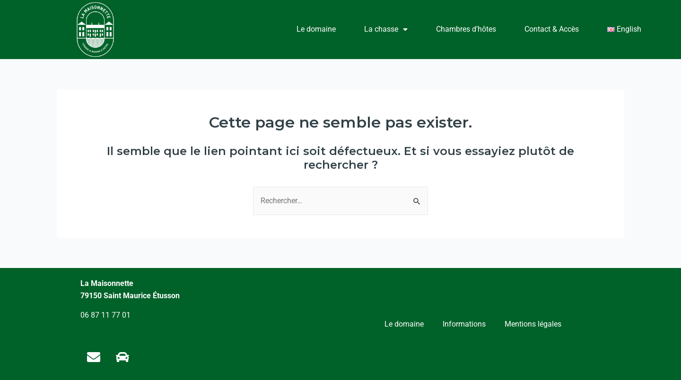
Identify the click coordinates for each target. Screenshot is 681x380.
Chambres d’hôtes (466, 29)
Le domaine (316, 29)
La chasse (386, 29)
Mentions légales (533, 324)
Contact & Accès (551, 29)
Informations (464, 324)
